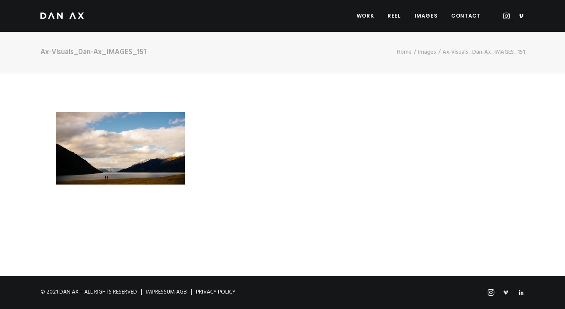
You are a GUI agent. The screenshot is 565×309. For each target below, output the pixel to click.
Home (404, 52)
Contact (465, 15)
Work (365, 15)
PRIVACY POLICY (215, 292)
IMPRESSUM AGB (166, 292)
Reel (394, 15)
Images (426, 15)
